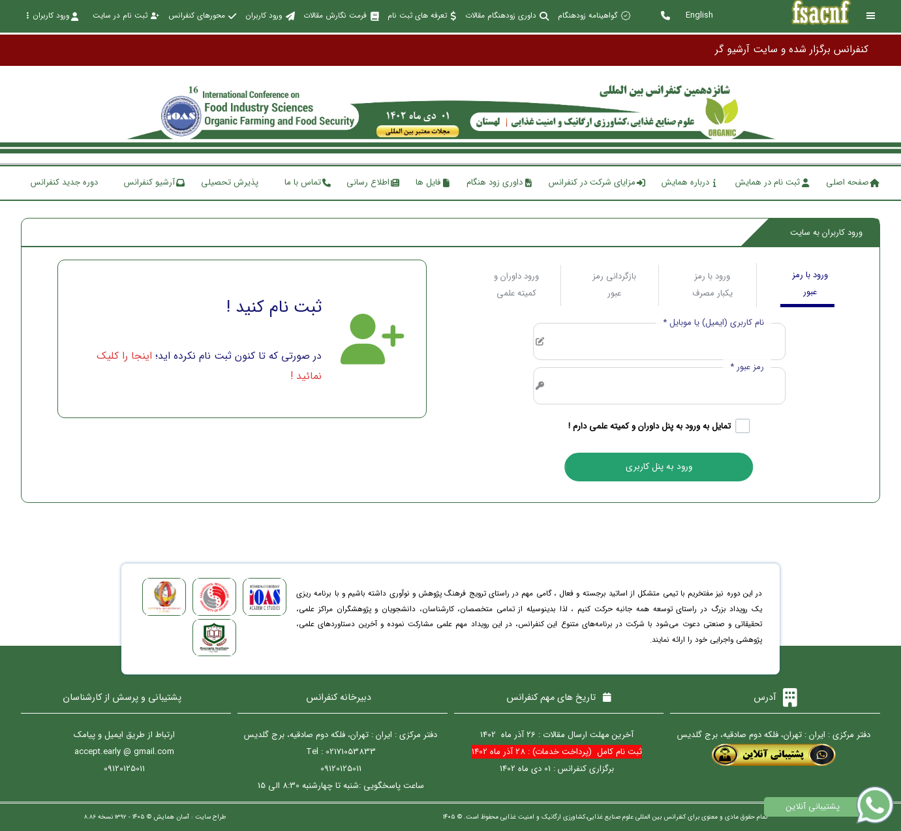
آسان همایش (171, 817)
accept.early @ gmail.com (124, 752)
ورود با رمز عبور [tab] (810, 283)
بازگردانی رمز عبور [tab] (614, 284)
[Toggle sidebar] (871, 16)
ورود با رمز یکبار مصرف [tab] (712, 284)
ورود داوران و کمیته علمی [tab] (516, 284)
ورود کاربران (52, 16)
